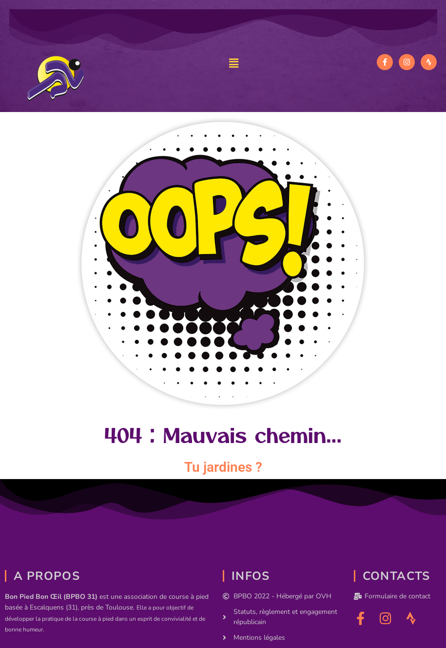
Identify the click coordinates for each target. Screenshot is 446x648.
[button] (233, 63)
